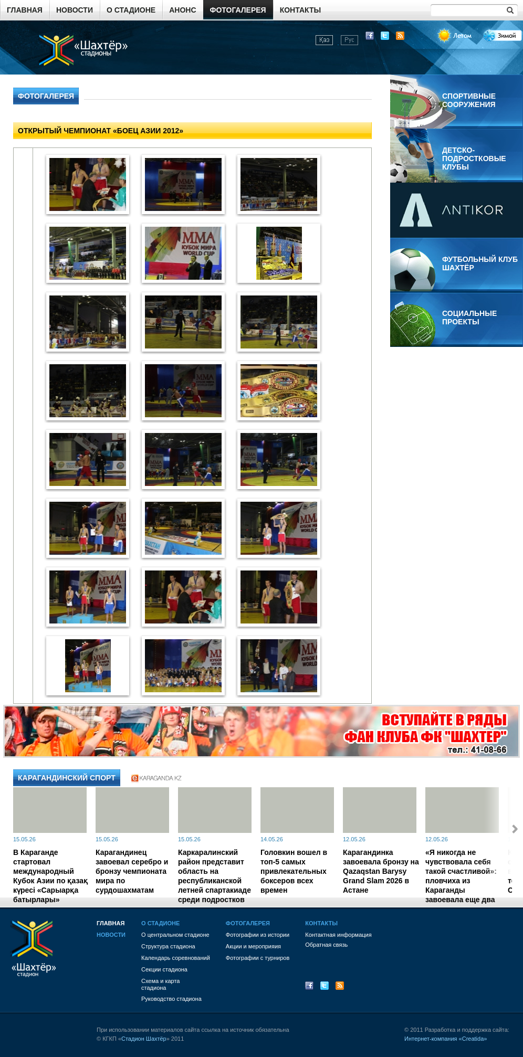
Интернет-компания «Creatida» (445, 1038)
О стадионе (131, 10)
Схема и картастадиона (160, 984)
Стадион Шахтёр (143, 1038)
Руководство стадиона (171, 999)
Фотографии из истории (257, 935)
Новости (74, 10)
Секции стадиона (164, 969)
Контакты (300, 10)
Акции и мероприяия (253, 946)
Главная (25, 10)
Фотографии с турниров (257, 958)
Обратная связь (326, 945)
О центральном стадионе (175, 935)
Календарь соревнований (175, 958)
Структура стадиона (168, 946)
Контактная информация (338, 935)
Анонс (182, 10)
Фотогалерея (238, 10)
